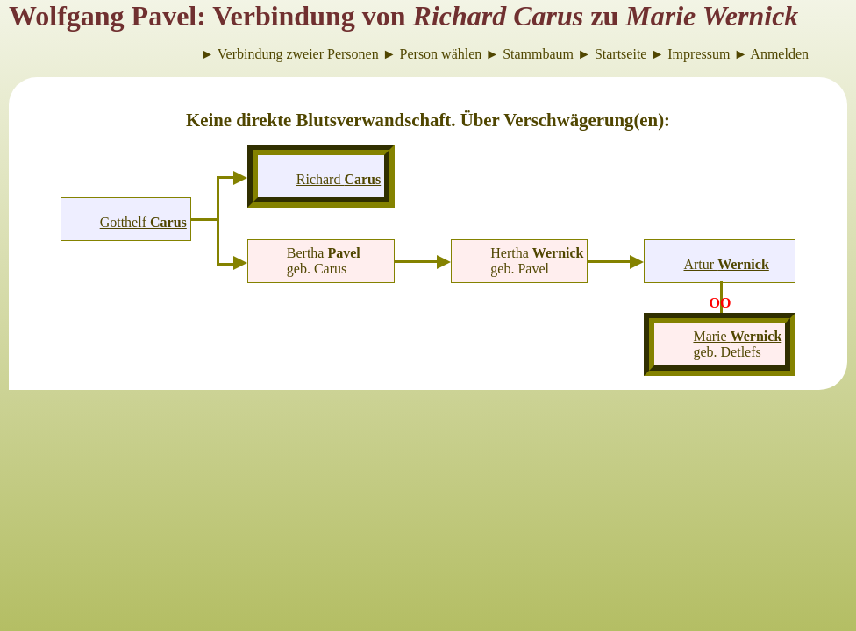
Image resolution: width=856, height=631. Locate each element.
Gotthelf (143, 222)
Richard (338, 179)
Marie (737, 336)
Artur (725, 264)
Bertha (323, 252)
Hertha (536, 252)
